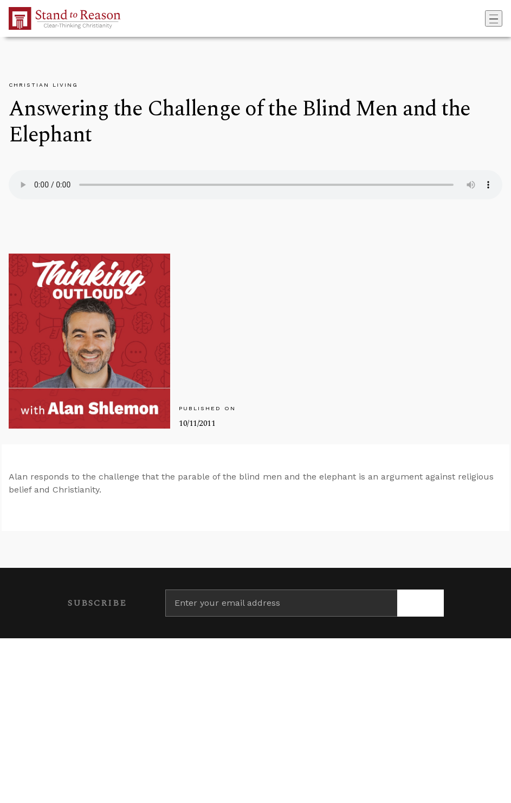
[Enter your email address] (281, 603)
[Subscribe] (420, 603)
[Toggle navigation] (493, 18)
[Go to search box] (481, 18)
